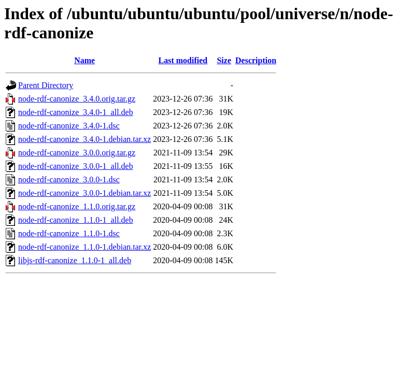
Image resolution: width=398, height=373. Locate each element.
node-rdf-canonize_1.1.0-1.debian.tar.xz (84, 246)
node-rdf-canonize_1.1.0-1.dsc (69, 233)
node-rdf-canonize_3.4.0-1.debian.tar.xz (84, 139)
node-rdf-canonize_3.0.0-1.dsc (69, 179)
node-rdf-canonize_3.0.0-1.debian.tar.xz (84, 193)
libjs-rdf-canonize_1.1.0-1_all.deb (74, 260)
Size (224, 60)
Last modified (183, 60)
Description (255, 60)
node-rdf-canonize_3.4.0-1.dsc (69, 125)
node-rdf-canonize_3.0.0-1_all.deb (75, 166)
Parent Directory (45, 85)
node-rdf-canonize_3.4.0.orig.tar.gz (76, 98)
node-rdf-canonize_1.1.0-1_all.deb (75, 220)
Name (84, 60)
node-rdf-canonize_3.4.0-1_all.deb (75, 112)
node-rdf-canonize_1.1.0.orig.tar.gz (76, 206)
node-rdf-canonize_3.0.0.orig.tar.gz (76, 152)
